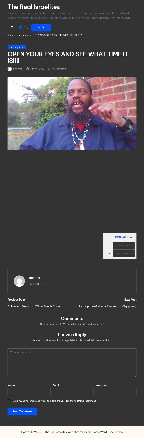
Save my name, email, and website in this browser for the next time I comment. (54, 400)
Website (101, 385)
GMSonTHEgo (123, 237)
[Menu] (13, 27)
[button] (41, 27)
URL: (110, 246)
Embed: (109, 253)
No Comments (57, 68)
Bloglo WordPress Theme (107, 432)
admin (34, 277)
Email (57, 385)
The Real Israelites (34, 7)
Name (12, 385)
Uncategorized (16, 47)
